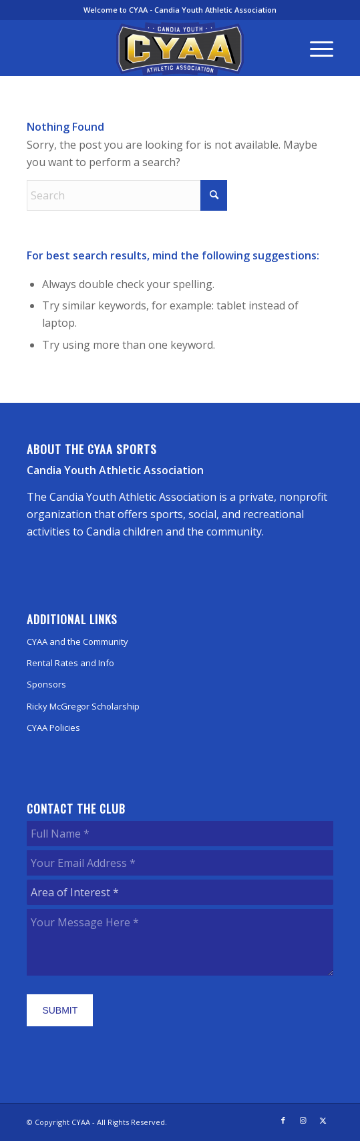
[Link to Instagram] (303, 1120)
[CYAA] (179, 48)
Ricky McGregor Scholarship (83, 706)
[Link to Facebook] (283, 1120)
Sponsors (46, 684)
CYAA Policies (53, 728)
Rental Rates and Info (70, 663)
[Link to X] (323, 1120)
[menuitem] (315, 48)
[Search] (127, 195)
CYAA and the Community (77, 642)
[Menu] (315, 48)
